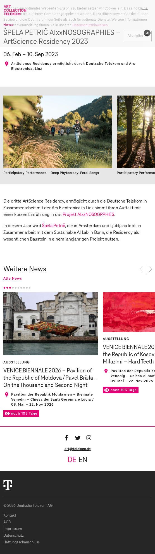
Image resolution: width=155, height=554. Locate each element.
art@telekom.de (78, 449)
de (72, 460)
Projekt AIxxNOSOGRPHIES (88, 214)
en (82, 460)
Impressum (12, 529)
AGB (7, 522)
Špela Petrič (53, 225)
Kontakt (9, 515)
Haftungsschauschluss (21, 542)
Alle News (12, 278)
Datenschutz (13, 536)
